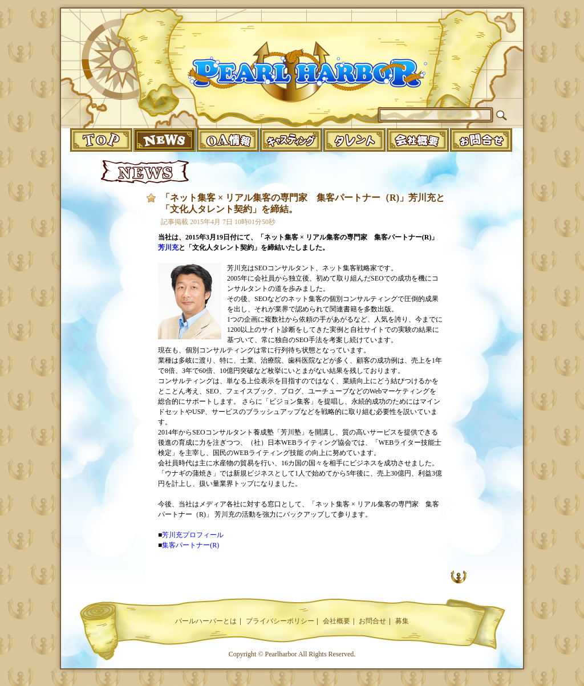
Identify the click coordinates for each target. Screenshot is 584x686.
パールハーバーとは (206, 621)
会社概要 (336, 621)
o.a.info (228, 140)
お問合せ (372, 621)
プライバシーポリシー (280, 621)
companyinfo (418, 140)
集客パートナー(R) (190, 545)
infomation (481, 140)
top (101, 140)
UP (458, 576)
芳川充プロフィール (193, 535)
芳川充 (168, 247)
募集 (402, 621)
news (164, 140)
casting (291, 140)
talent (354, 140)
